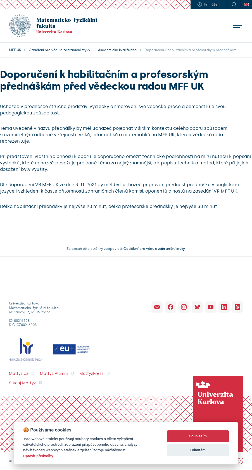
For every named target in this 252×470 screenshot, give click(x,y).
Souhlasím (198, 436)
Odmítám (198, 450)
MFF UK (15, 50)
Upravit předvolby (38, 456)
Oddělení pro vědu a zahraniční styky (59, 50)
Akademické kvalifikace (117, 50)
